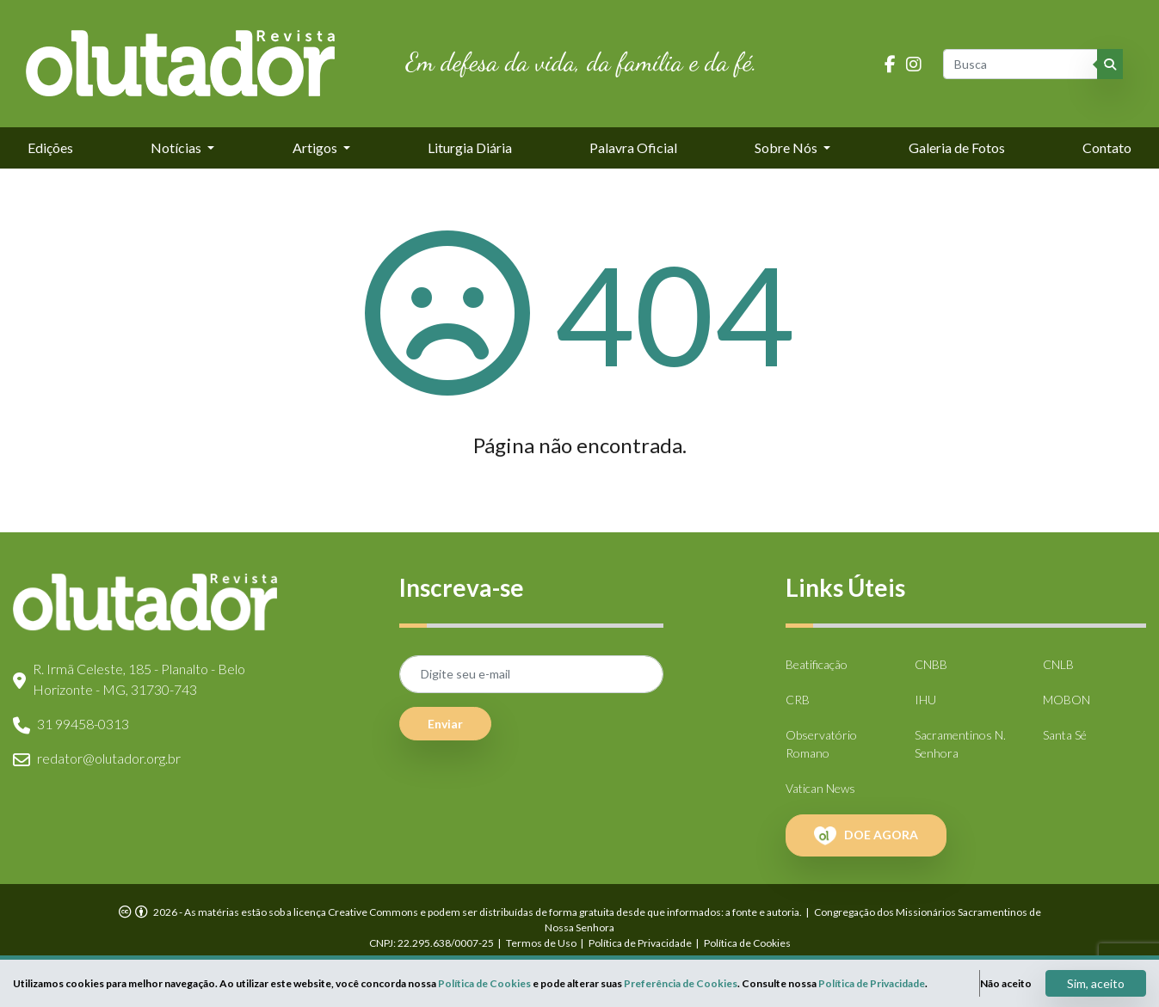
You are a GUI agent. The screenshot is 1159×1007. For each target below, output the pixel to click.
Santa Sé (1065, 735)
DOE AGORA (866, 835)
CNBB (931, 664)
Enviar (445, 723)
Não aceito (1006, 983)
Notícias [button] (177, 147)
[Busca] (1021, 64)
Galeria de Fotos (957, 147)
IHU (925, 699)
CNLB (1058, 664)
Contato (1106, 147)
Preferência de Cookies (680, 983)
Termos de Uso (541, 942)
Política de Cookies (747, 942)
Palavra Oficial (633, 147)
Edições (50, 147)
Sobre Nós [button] (787, 147)
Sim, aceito (1096, 983)
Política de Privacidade (640, 942)
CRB (798, 699)
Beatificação (817, 664)
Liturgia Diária (470, 147)
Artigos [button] (316, 147)
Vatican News (820, 788)
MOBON (1066, 699)
